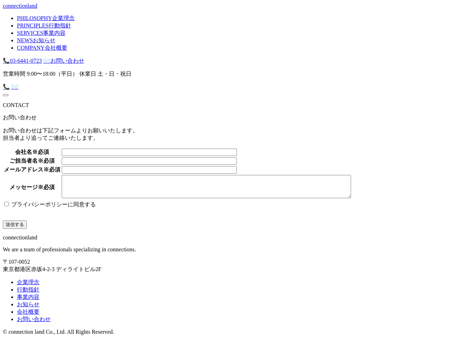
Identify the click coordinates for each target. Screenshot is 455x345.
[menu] (5, 95)
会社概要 (28, 316)
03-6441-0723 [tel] (22, 61)
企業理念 (28, 286)
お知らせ (28, 309)
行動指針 (28, 294)
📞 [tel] (6, 87)
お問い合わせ (34, 323)
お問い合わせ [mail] (63, 61)
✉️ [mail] (14, 87)
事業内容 (28, 301)
